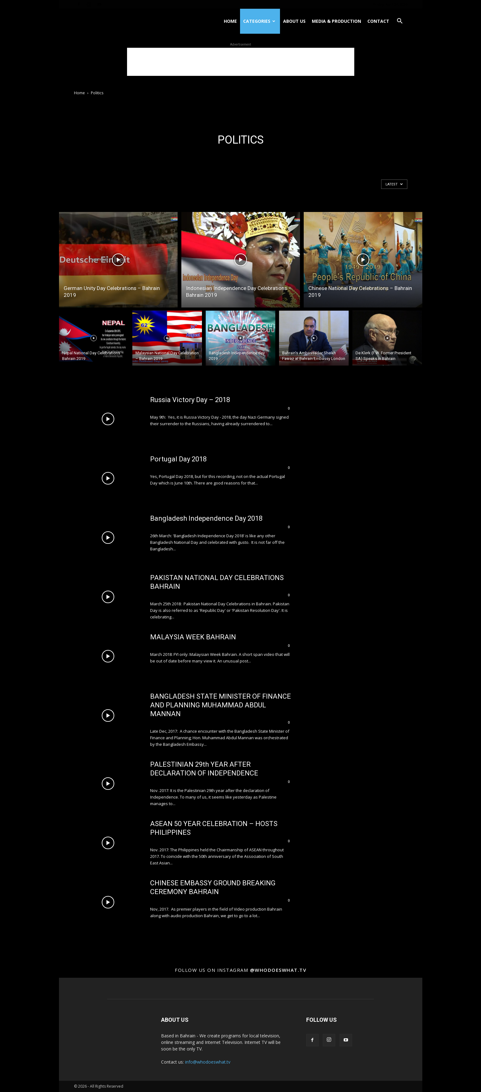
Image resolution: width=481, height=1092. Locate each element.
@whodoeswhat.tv (278, 970)
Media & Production (336, 21)
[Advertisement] (240, 62)
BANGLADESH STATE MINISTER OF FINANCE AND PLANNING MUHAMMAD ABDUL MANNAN (220, 705)
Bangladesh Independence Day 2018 (206, 518)
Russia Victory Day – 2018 (190, 400)
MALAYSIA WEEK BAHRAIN (193, 637)
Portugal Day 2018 (178, 459)
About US (294, 21)
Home (230, 21)
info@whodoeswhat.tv (207, 1062)
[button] (399, 22)
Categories (259, 21)
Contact (378, 21)
